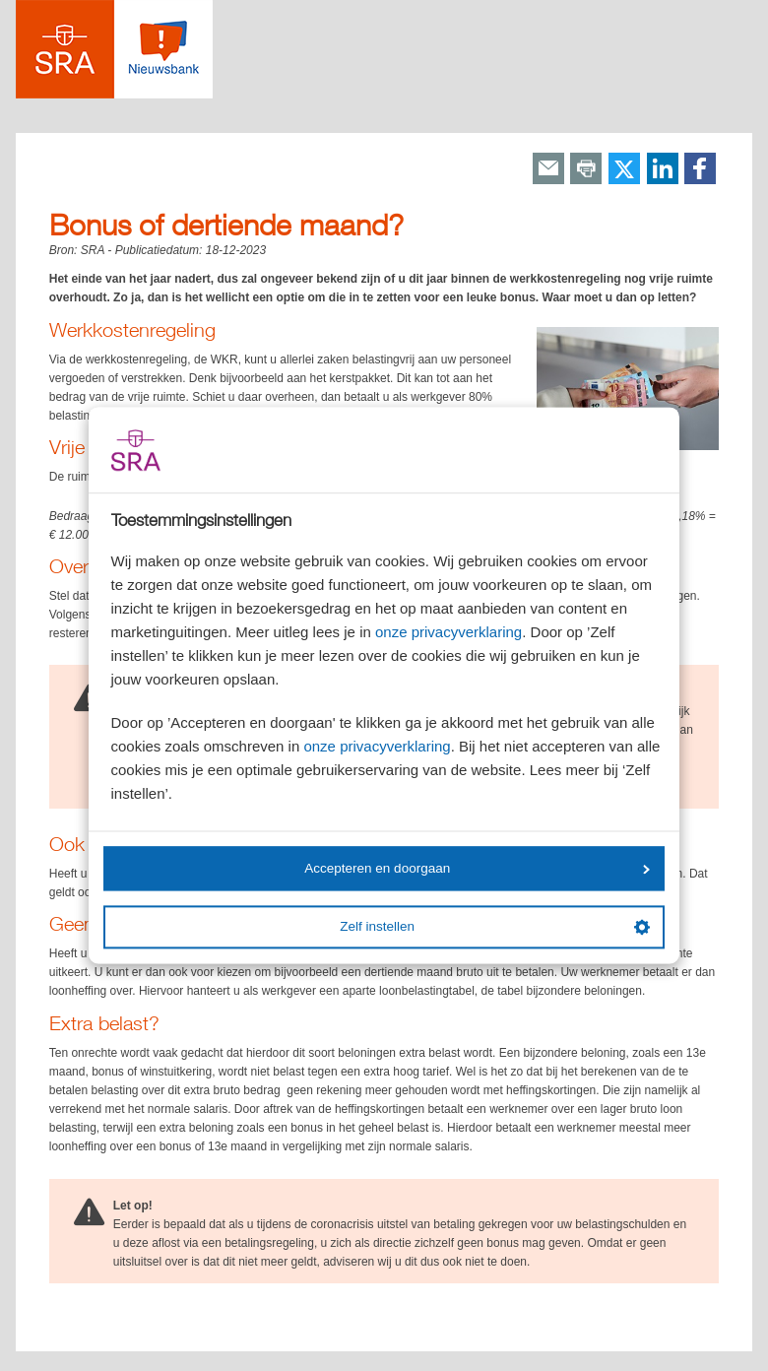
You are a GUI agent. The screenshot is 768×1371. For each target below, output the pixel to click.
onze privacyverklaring (448, 632)
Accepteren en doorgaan (476, 868)
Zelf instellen (494, 927)
